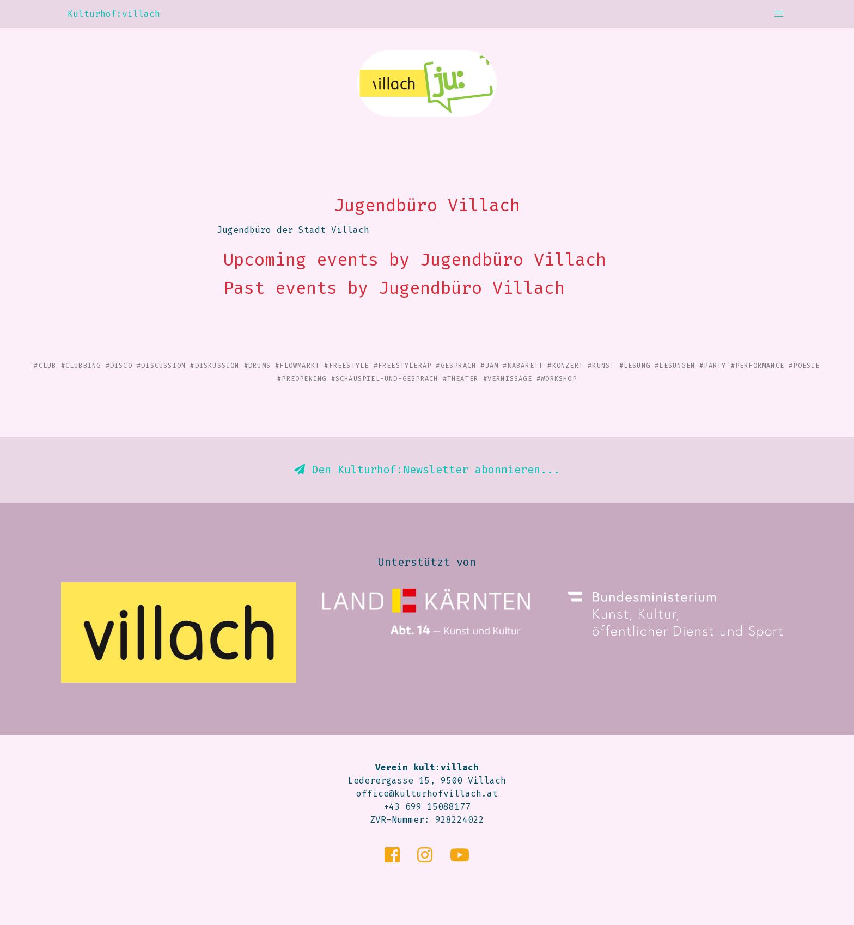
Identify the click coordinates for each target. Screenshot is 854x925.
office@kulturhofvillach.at (427, 793)
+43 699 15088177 (427, 806)
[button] (779, 14)
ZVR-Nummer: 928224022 (427, 820)
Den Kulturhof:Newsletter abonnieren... (427, 469)
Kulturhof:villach (114, 14)
